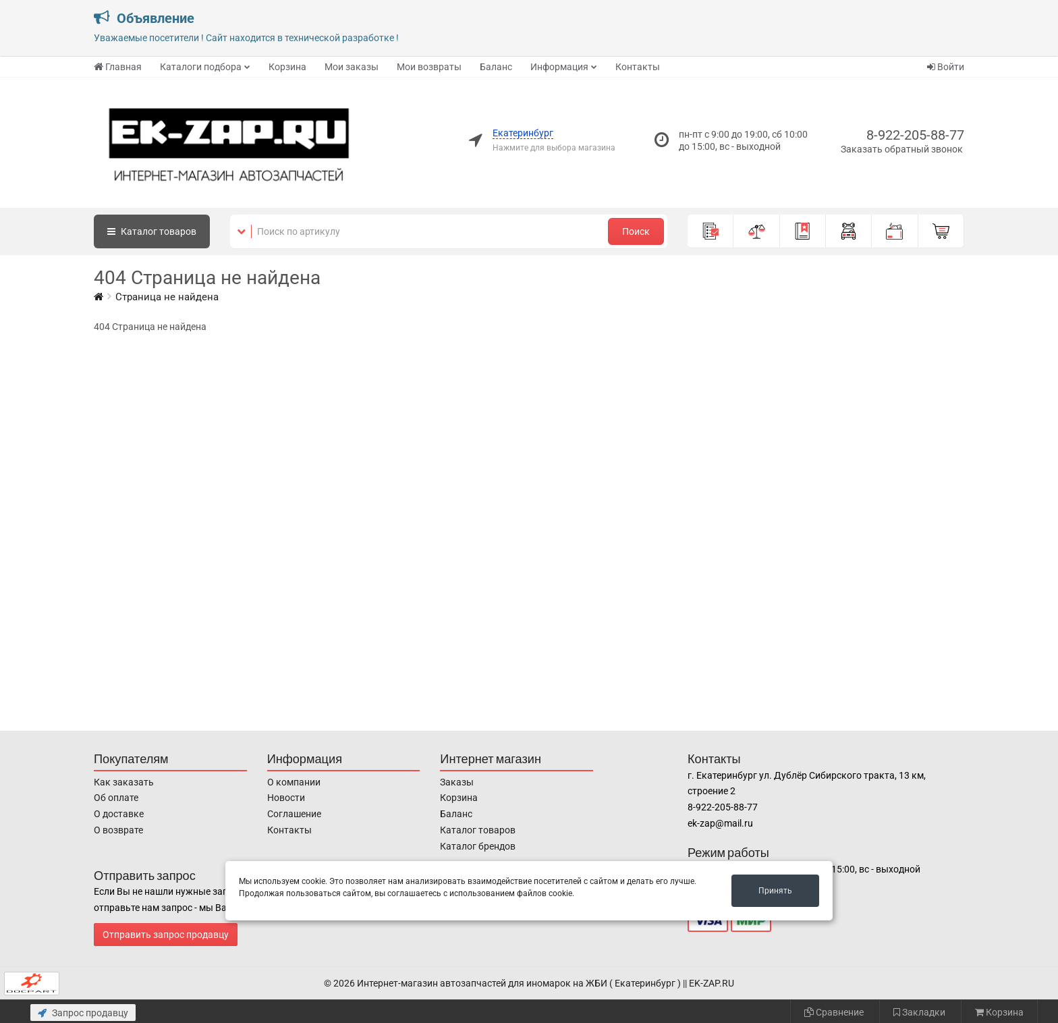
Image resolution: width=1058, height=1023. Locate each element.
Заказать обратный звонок (902, 149)
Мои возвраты (429, 66)
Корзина (287, 66)
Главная (118, 66)
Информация (559, 66)
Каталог (151, 231)
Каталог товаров (478, 830)
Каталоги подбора (201, 66)
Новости (286, 797)
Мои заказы (352, 66)
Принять (775, 890)
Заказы (457, 782)
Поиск (636, 231)
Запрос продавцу (83, 1012)
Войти (945, 66)
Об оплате (116, 797)
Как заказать (124, 782)
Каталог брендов (478, 846)
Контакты (637, 66)
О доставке (119, 813)
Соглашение (294, 813)
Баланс (496, 66)
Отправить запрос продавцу (166, 934)
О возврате (118, 830)
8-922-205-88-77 (915, 135)
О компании (294, 782)
